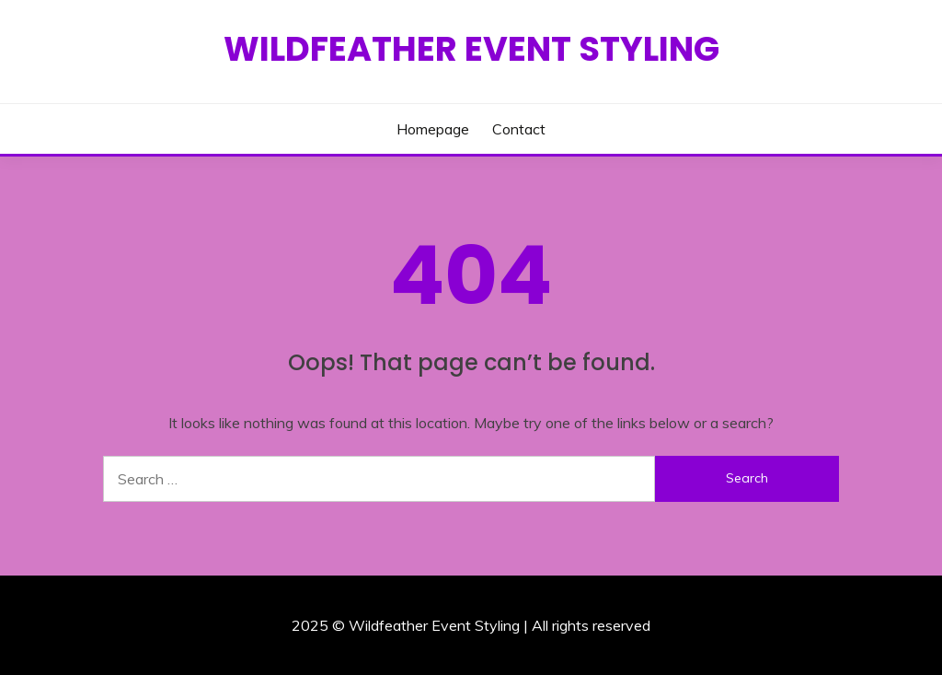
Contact (519, 129)
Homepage (432, 129)
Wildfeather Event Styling (471, 49)
